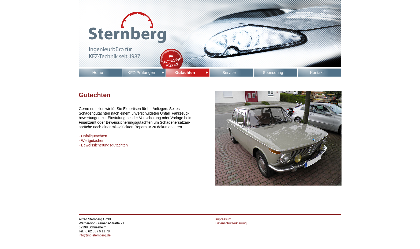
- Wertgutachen (91, 140)
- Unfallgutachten (93, 136)
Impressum (223, 219)
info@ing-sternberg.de (95, 235)
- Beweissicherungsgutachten (103, 145)
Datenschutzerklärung (231, 223)
